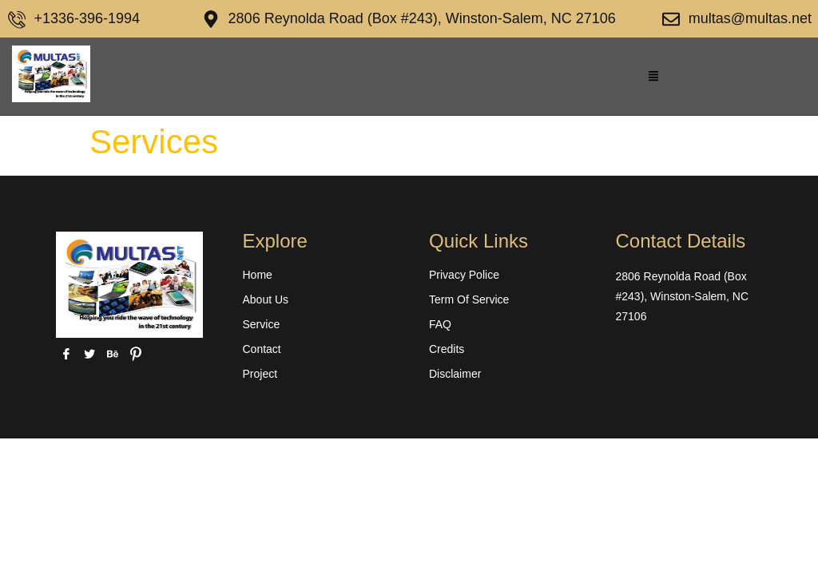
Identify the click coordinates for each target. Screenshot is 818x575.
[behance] (112, 354)
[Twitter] (89, 354)
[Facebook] (66, 354)
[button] (653, 76)
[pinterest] (135, 354)
